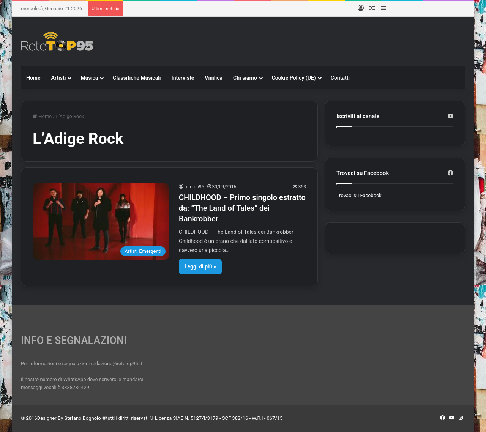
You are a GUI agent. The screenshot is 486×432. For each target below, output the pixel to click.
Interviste (183, 78)
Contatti (340, 78)
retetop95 (194, 186)
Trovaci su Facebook (359, 195)
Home (33, 78)
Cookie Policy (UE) (294, 78)
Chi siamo (245, 78)
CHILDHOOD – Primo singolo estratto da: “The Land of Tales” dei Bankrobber (242, 208)
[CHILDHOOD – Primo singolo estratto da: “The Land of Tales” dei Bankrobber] (101, 221)
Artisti (58, 78)
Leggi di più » (200, 266)
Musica (89, 78)
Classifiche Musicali (137, 78)
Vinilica (213, 78)
